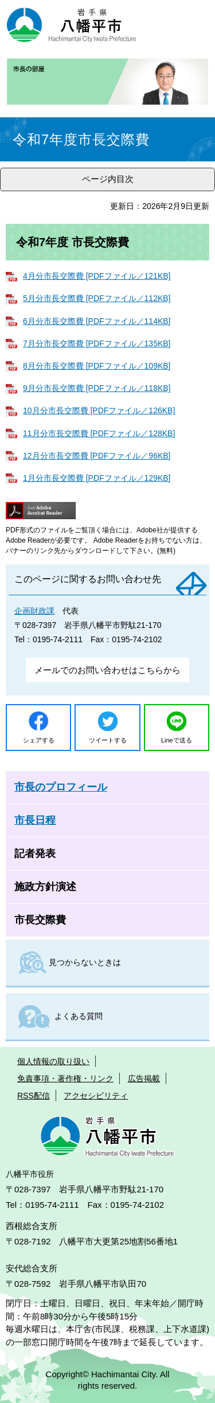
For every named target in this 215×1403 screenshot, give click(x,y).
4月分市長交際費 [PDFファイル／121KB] (97, 275)
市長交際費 (40, 920)
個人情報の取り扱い (53, 1061)
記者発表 (35, 853)
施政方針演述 (45, 886)
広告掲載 (144, 1078)
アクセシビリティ (96, 1095)
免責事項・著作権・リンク (65, 1078)
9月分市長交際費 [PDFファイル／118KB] (97, 388)
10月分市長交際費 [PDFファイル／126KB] (99, 410)
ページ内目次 (108, 179)
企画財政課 (34, 610)
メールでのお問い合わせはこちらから (107, 670)
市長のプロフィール (60, 787)
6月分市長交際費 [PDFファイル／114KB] (97, 321)
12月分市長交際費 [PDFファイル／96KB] (97, 455)
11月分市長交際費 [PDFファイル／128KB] (99, 433)
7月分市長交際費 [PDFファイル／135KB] (97, 343)
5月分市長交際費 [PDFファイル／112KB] (97, 298)
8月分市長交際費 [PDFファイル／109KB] (97, 365)
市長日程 (35, 820)
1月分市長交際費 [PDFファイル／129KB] (97, 478)
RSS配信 (33, 1095)
